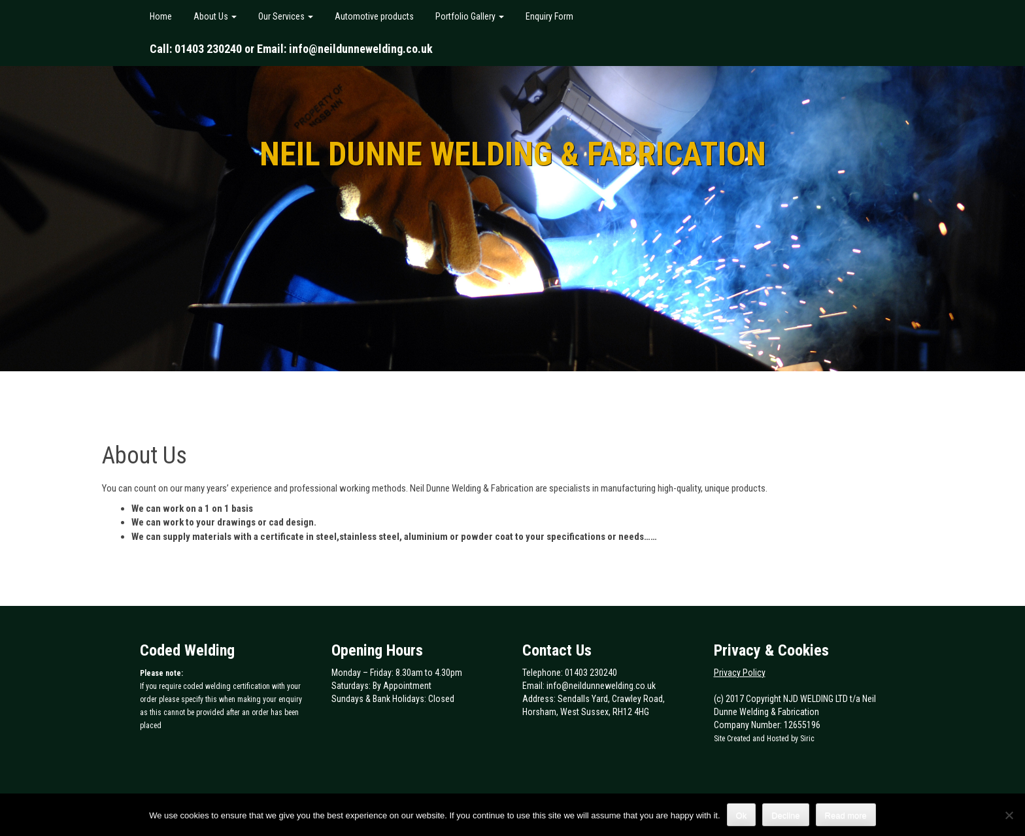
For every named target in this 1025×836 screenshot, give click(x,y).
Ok (741, 815)
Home (161, 16)
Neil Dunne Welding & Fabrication (513, 154)
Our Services (284, 16)
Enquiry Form (548, 16)
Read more (846, 815)
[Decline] (1008, 815)
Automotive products (373, 16)
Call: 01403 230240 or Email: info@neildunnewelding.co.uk (291, 49)
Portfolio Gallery (468, 16)
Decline (785, 815)
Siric (807, 738)
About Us (214, 16)
